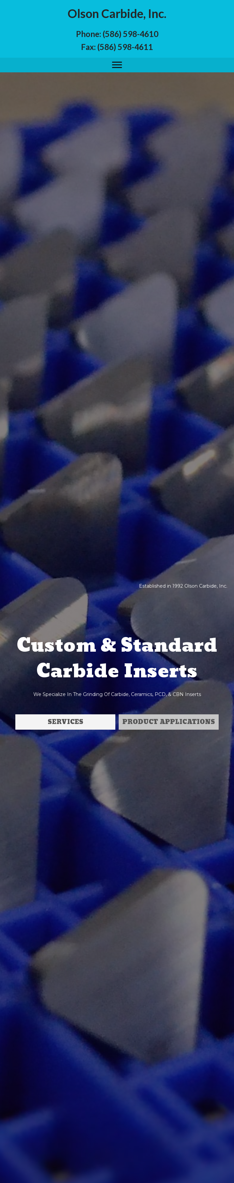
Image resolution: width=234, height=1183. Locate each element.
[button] (117, 65)
